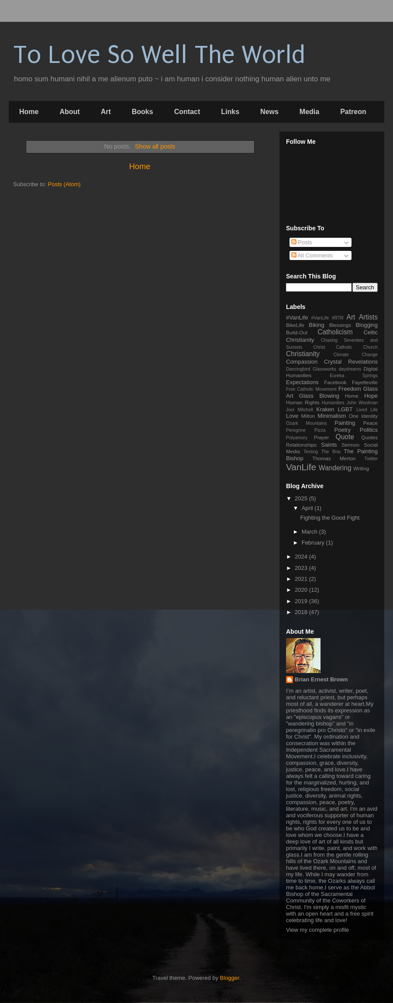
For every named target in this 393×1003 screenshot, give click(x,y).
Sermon (350, 445)
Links (230, 111)
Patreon (353, 111)
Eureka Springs (354, 375)
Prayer (321, 437)
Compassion (301, 361)
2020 (302, 590)
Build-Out (296, 332)
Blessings (340, 325)
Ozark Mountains (306, 423)
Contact (187, 111)
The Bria (330, 451)
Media (309, 111)
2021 (302, 579)
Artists (368, 317)
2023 (302, 568)
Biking (316, 325)
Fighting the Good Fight (329, 517)
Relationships (301, 445)
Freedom (349, 388)
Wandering (335, 468)
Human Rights (302, 402)
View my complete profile (317, 930)
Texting (310, 451)
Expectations (302, 382)
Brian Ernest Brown (321, 679)
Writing (361, 468)
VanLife (301, 467)
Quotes (369, 437)
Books (142, 111)
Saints (329, 444)
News (269, 111)
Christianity (303, 353)
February (314, 542)
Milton (308, 416)
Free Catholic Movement (311, 389)
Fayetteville (365, 382)
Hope (371, 395)
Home (28, 111)
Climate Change (355, 354)
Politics (369, 430)
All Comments (312, 255)
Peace (370, 423)
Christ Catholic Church (345, 347)
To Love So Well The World (159, 54)
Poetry (342, 430)
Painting (344, 423)
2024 (302, 556)
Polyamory (296, 437)
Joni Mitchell (299, 409)
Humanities (333, 402)
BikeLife (295, 325)
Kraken (325, 409)
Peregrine (296, 430)
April (308, 508)
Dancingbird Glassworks (311, 369)
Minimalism (331, 416)
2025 (302, 498)
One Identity (363, 416)
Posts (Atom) (64, 184)
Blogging (366, 325)
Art (106, 111)
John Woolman (362, 402)
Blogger (229, 978)
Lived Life (367, 409)
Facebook (335, 382)
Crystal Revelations (351, 361)
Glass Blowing (319, 395)
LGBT (345, 409)
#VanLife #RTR (327, 318)
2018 (302, 612)
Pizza (319, 430)
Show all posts (155, 146)
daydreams (349, 369)
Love (292, 416)
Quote (345, 437)
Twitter (371, 458)
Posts (301, 242)
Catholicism (335, 332)
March (310, 531)
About (69, 111)
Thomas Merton (333, 458)
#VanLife (297, 317)
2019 (302, 601)
